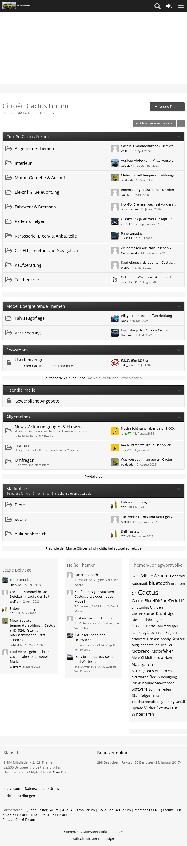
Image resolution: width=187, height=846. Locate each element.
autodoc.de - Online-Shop (65, 378)
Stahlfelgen (141, 695)
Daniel (125, 321)
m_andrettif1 (129, 282)
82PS (135, 576)
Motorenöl (141, 651)
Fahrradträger (167, 626)
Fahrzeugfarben (144, 632)
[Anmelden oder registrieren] (169, 6)
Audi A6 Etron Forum (78, 810)
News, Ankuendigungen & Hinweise (50, 426)
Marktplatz (16, 488)
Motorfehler (162, 651)
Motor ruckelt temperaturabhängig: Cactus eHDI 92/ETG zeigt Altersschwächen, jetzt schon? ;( (32, 630)
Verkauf (151, 707)
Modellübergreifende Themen (35, 306)
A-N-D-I (126, 522)
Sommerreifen (160, 689)
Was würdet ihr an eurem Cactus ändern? (154, 459)
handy (166, 639)
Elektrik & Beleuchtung (37, 192)
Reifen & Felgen (30, 221)
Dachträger (166, 613)
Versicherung (28, 333)
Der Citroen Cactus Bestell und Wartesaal (94, 659)
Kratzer (178, 638)
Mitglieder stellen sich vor (152, 645)
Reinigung (169, 677)
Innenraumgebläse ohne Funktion (147, 189)
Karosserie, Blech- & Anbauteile (46, 236)
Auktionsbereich (31, 534)
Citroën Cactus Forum (27, 136)
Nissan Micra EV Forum (49, 814)
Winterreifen (143, 714)
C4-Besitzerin (130, 253)
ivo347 (125, 195)
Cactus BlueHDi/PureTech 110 (158, 600)
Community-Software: (93, 831)
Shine (149, 683)
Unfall (180, 701)
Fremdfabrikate (61, 366)
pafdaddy (127, 180)
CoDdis (125, 166)
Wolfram (126, 151)
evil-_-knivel (128, 365)
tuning (169, 701)
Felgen (171, 632)
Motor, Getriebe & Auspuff (40, 177)
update (137, 708)
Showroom (17, 350)
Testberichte (27, 279)
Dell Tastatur (131, 531)
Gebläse (153, 639)
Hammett (127, 335)
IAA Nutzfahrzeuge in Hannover (146, 445)
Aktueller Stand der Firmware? (89, 637)
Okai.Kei (59, 772)
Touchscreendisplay (147, 701)
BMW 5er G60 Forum (115, 810)
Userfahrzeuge (29, 359)
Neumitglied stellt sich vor (152, 671)
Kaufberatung (28, 265)
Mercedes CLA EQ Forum (154, 810)
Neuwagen (140, 677)
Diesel (136, 620)
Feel (161, 632)
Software (139, 689)
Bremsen (178, 583)
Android (178, 576)
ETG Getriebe (143, 625)
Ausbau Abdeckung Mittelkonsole (147, 160)
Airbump (162, 575)
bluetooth (159, 583)
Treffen (22, 445)
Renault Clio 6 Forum (18, 819)
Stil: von (93, 838)
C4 (134, 593)
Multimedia (154, 657)
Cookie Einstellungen (18, 795)
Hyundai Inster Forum (41, 810)
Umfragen (24, 460)
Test (156, 695)
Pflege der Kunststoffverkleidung (146, 315)
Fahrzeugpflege (30, 318)
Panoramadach (133, 233)
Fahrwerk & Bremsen (35, 207)
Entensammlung (134, 502)
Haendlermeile (20, 390)
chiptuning (140, 607)
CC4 (123, 507)
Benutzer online (112, 752)
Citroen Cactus (143, 613)
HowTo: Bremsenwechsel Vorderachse (151, 204)
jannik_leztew (129, 209)
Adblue (146, 575)
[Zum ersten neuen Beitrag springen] (115, 148)
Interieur (23, 163)
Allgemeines (18, 417)
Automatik (140, 583)
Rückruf (138, 683)
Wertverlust (168, 708)
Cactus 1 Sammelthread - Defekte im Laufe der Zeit (29, 594)
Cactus (148, 592)
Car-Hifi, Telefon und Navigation (46, 250)
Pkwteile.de (94, 476)
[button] (157, 6)
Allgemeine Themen (34, 148)
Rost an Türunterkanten (93, 618)
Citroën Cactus (31, 366)
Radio (155, 676)
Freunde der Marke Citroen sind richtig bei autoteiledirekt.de (94, 548)
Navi (168, 657)
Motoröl (138, 657)
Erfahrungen (152, 620)
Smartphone (165, 683)
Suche (21, 519)
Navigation (142, 664)
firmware (139, 639)
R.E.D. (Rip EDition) (135, 360)
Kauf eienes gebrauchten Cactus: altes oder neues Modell (29, 656)
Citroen (156, 607)
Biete (20, 505)
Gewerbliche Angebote (37, 401)
